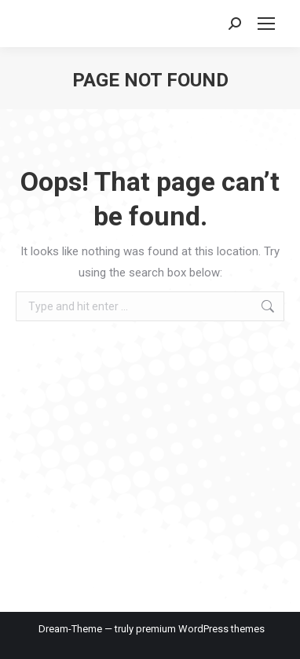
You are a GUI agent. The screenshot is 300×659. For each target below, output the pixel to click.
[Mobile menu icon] (266, 23)
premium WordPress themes (200, 629)
